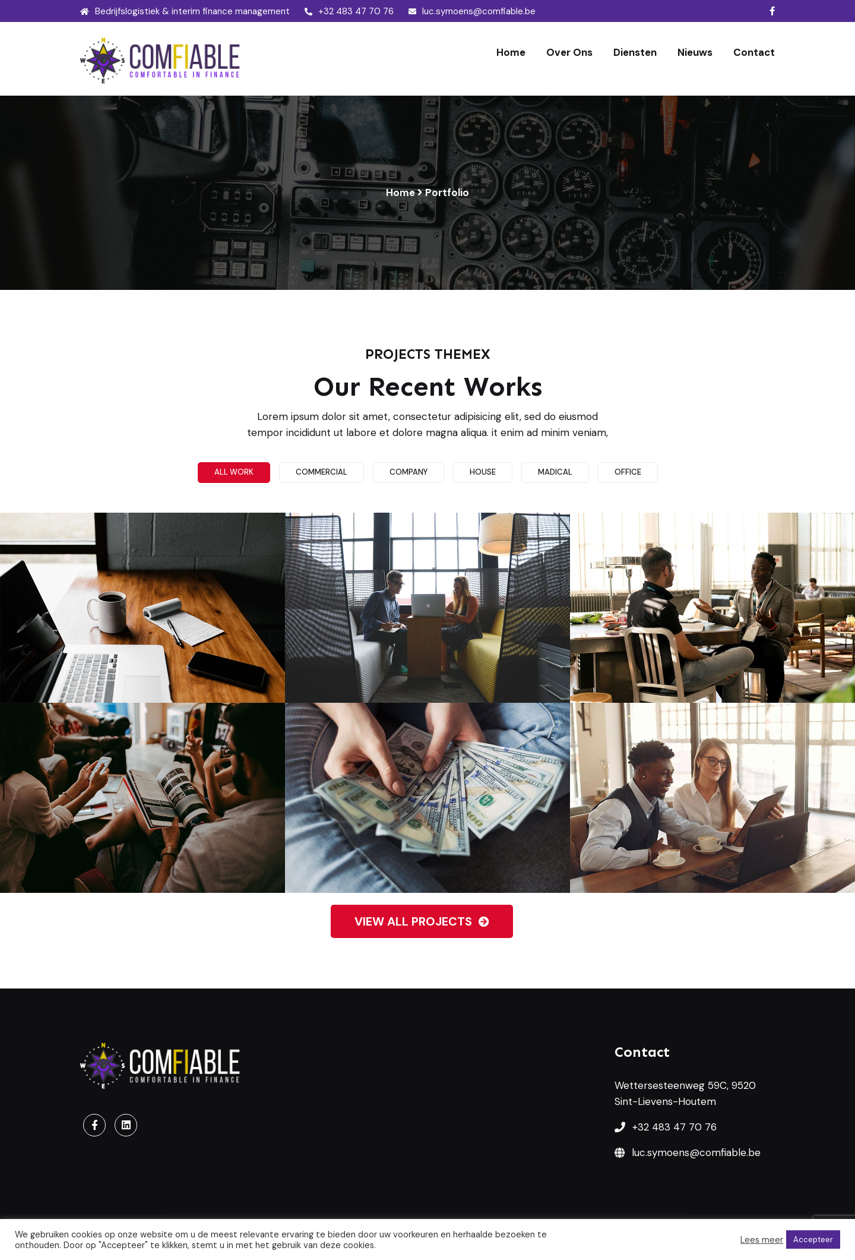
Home (510, 52)
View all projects (421, 921)
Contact (754, 52)
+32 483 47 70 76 (349, 11)
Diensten (635, 52)
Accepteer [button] (813, 1239)
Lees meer (761, 1239)
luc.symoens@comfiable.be (472, 11)
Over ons (569, 52)
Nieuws (694, 52)
